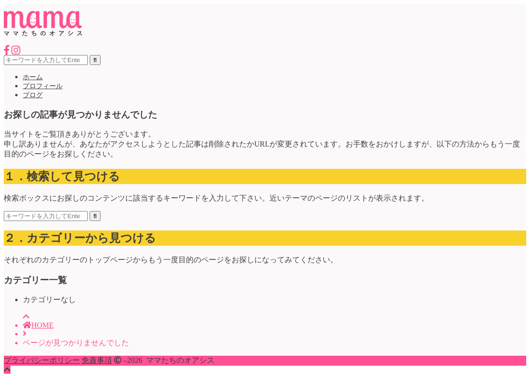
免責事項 (97, 360)
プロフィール (43, 86)
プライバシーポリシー (42, 360)
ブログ (33, 95)
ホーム (33, 77)
